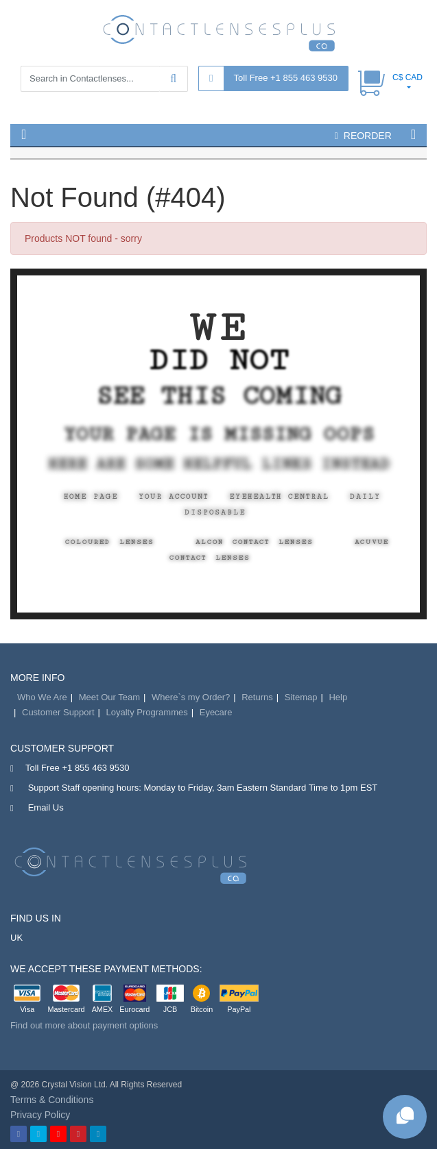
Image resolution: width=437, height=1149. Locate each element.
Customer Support (58, 712)
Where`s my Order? (191, 697)
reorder (363, 135)
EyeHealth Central (279, 497)
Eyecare (216, 712)
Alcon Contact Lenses (255, 542)
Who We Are (42, 697)
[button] (23, 134)
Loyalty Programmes (147, 712)
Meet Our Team (109, 697)
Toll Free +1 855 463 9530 (286, 78)
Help (338, 697)
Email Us (46, 807)
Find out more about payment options (84, 1025)
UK (16, 937)
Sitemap (301, 697)
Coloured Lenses (109, 542)
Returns (257, 697)
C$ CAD (407, 77)
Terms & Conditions (51, 1099)
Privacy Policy (40, 1114)
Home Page (91, 497)
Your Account (174, 497)
